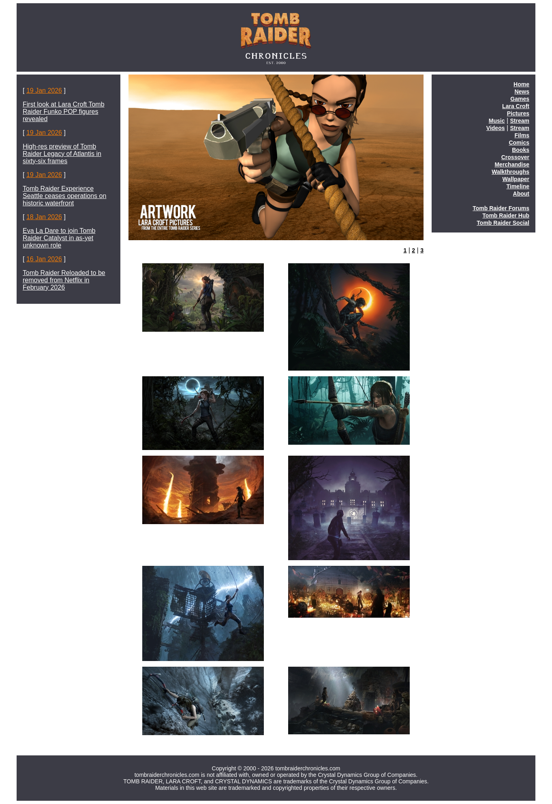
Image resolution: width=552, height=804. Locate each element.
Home (521, 84)
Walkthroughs (510, 171)
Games (519, 99)
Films (521, 135)
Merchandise (511, 164)
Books (520, 150)
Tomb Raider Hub (505, 215)
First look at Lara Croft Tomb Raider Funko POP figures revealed (64, 111)
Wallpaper (516, 179)
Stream (519, 120)
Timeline (517, 186)
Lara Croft (515, 106)
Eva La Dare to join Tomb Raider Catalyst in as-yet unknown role (59, 238)
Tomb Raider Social (503, 223)
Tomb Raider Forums (501, 208)
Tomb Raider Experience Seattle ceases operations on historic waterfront (64, 196)
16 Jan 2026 (44, 259)
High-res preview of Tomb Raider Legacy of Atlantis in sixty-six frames (62, 153)
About (521, 193)
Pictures (518, 113)
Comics (519, 142)
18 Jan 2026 (44, 216)
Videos (495, 128)
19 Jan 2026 (44, 90)
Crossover (515, 157)
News (521, 91)
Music (497, 120)
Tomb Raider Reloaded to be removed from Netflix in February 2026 (64, 280)
